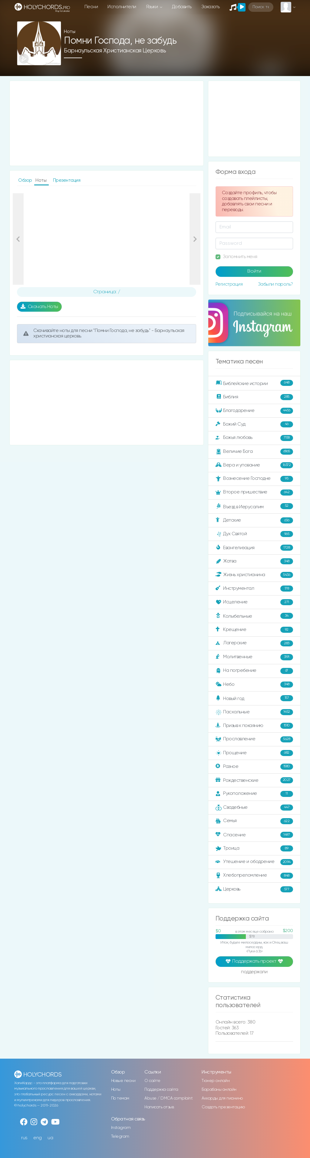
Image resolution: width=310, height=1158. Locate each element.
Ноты (115, 1089)
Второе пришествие (254, 492)
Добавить (182, 7)
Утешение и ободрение (254, 862)
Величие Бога (254, 452)
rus (24, 1138)
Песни (91, 7)
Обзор (25, 180)
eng (37, 1138)
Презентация (67, 180)
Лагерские (254, 643)
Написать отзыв (159, 1107)
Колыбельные (254, 616)
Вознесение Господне (254, 479)
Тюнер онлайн (215, 1081)
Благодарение (254, 411)
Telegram (120, 1136)
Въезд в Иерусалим (254, 506)
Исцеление (254, 602)
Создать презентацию (223, 1107)
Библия (254, 397)
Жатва (254, 561)
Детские (254, 520)
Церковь (254, 889)
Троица (254, 848)
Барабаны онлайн (219, 1089)
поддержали (254, 972)
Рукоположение (254, 794)
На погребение (254, 671)
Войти (254, 271)
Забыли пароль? (275, 284)
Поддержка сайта (161, 1089)
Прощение (254, 753)
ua (50, 1138)
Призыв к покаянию (254, 726)
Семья (254, 821)
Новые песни (123, 1081)
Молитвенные (254, 657)
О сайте (152, 1081)
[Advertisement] (106, 123)
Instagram (121, 1128)
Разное (254, 767)
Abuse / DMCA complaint (168, 1098)
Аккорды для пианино (222, 1098)
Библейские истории (254, 383)
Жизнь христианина (254, 575)
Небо (254, 685)
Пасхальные (254, 712)
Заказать (210, 7)
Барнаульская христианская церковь (115, 51)
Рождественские (254, 780)
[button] (18, 239)
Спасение (254, 835)
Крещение (254, 630)
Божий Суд (254, 424)
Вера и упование (254, 465)
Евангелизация (254, 548)
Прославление (254, 739)
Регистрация (229, 284)
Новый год (254, 698)
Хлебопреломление (254, 876)
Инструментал (254, 589)
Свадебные (254, 808)
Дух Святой (254, 534)
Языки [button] (152, 7)
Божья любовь (254, 438)
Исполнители (121, 7)
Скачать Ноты (39, 306)
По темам (120, 1098)
